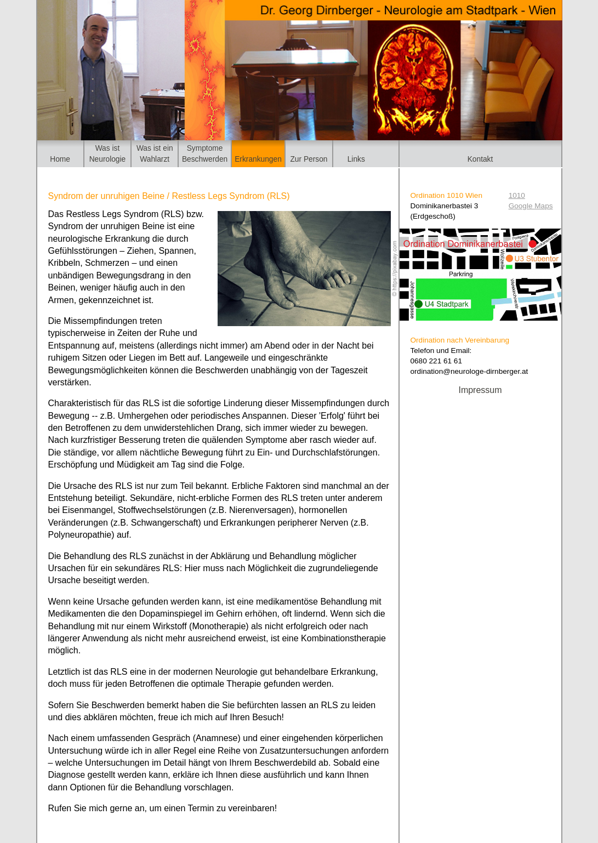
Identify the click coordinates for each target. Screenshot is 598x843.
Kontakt (480, 159)
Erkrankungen (258, 159)
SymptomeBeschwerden (204, 153)
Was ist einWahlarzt (154, 153)
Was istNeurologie (107, 153)
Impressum (480, 390)
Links (356, 159)
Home (60, 159)
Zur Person (308, 159)
